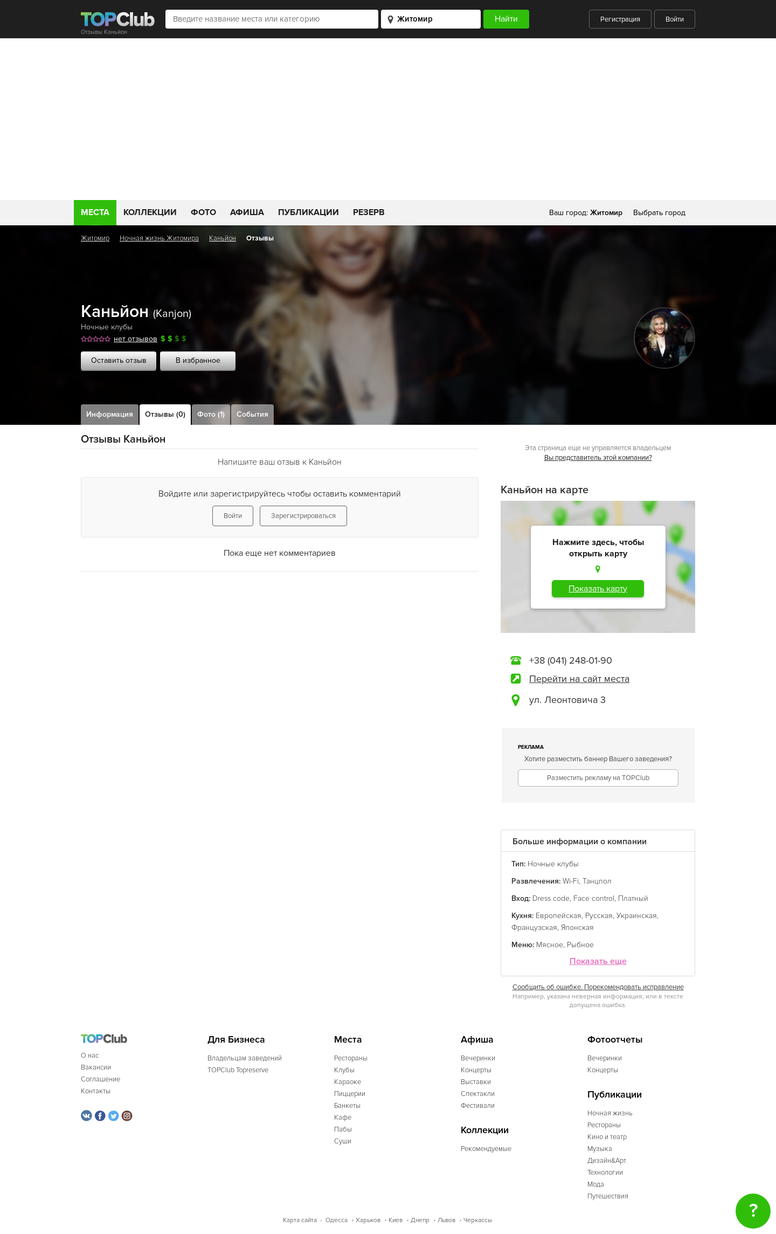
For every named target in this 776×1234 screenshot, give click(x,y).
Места (95, 212)
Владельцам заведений (244, 1058)
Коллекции (150, 212)
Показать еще (598, 961)
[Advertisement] (388, 119)
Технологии (605, 1172)
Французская (534, 927)
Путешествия (607, 1196)
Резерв (369, 212)
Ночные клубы (107, 327)
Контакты (95, 1091)
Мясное (549, 944)
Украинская (636, 915)
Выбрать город (659, 212)
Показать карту (598, 588)
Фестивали (478, 1105)
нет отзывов (135, 338)
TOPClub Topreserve (237, 1070)
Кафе (342, 1117)
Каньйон (222, 238)
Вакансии (96, 1067)
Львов (446, 1220)
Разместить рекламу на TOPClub (598, 778)
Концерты (476, 1070)
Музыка (599, 1149)
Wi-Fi (571, 881)
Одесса (336, 1220)
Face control (593, 898)
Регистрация (620, 19)
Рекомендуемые (486, 1149)
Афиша (247, 212)
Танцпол (597, 881)
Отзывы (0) (165, 414)
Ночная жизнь (610, 1113)
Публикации (308, 212)
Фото (203, 212)
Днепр (420, 1220)
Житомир (95, 238)
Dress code (551, 898)
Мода (595, 1184)
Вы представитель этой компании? (598, 457)
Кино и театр (607, 1137)
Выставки (476, 1082)
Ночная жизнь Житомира (159, 238)
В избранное (198, 360)
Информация (109, 414)
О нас (90, 1055)
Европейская (558, 915)
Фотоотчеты (615, 1039)
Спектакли (478, 1094)
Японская (577, 927)
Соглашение (100, 1079)
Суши (342, 1141)
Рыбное (580, 944)
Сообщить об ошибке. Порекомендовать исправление (598, 987)
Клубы (344, 1070)
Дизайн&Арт (606, 1160)
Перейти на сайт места (579, 679)
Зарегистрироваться (303, 516)
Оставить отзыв (119, 360)
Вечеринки (478, 1058)
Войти (675, 19)
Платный (633, 898)
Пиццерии (349, 1094)
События (252, 414)
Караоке (347, 1082)
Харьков (368, 1220)
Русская (599, 915)
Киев (396, 1220)
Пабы (343, 1129)
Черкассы (477, 1220)
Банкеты (347, 1105)
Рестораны (351, 1058)
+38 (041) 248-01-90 (570, 660)
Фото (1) (211, 414)
